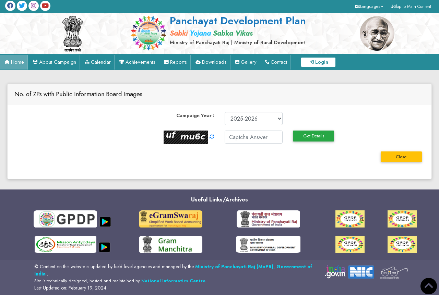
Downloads (214, 62)
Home (17, 62)
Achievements (140, 62)
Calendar (101, 62)
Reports (178, 62)
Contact (279, 62)
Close (401, 156)
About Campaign (57, 62)
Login (321, 62)
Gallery (249, 62)
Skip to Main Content (412, 6)
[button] (368, 6)
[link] (236, 30)
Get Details (313, 136)
